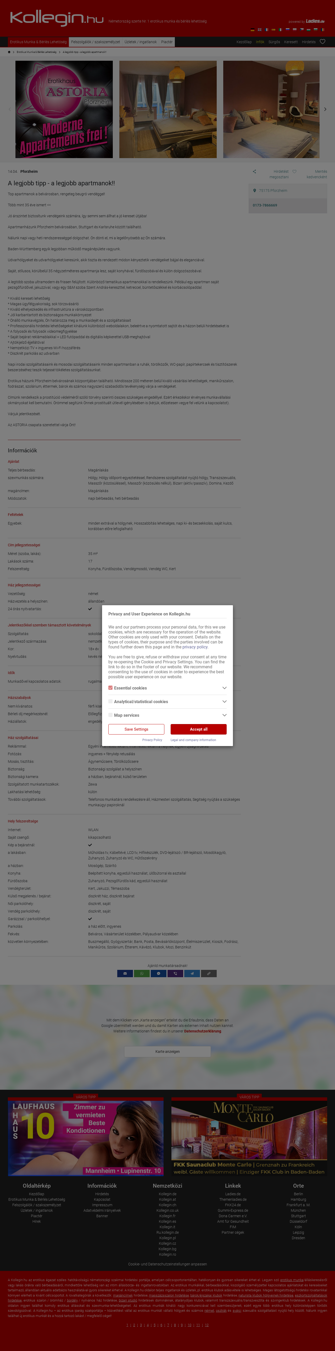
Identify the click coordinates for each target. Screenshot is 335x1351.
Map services (123, 715)
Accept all (199, 729)
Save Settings (136, 729)
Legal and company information (193, 740)
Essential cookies (127, 688)
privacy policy (195, 646)
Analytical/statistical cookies (138, 701)
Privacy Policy (152, 740)
